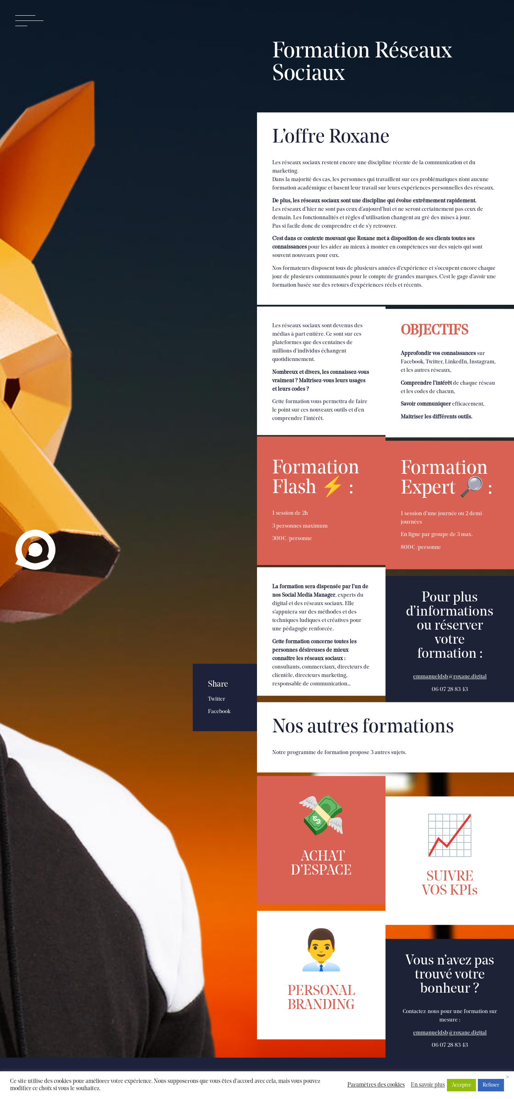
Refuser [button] (491, 1085)
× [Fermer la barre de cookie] (507, 1077)
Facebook (219, 712)
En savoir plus (428, 1085)
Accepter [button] (461, 1085)
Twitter (216, 699)
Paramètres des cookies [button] (376, 1085)
